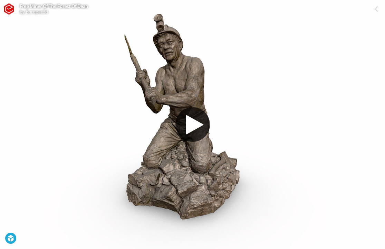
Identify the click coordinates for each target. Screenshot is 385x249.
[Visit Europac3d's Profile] (9, 9)
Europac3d (37, 12)
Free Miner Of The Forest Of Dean (54, 6)
